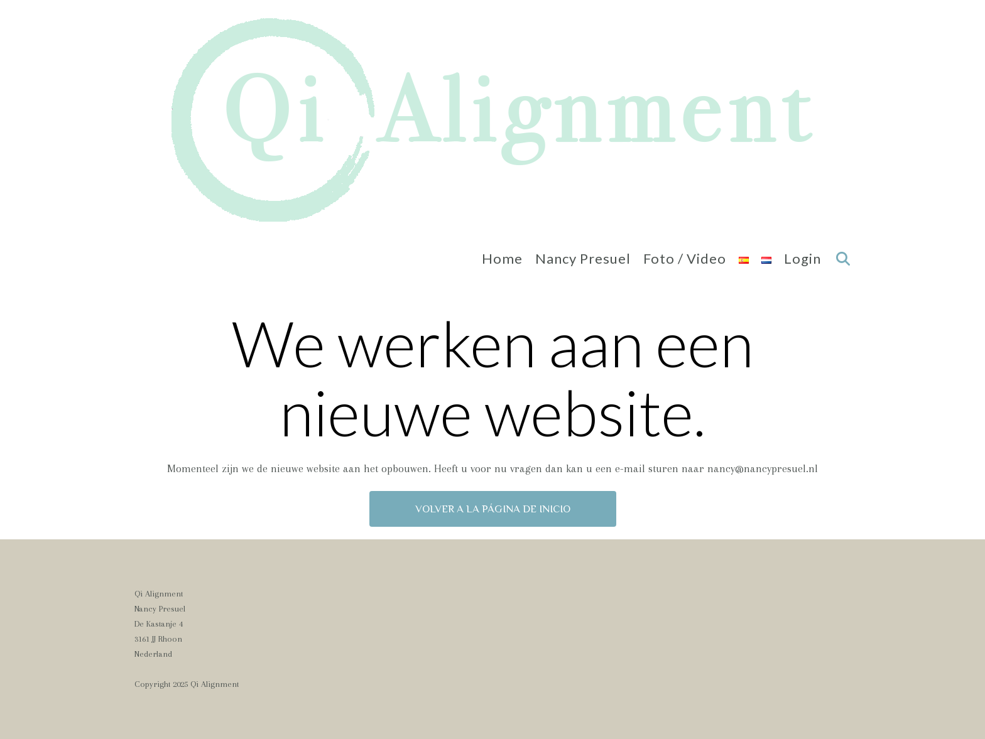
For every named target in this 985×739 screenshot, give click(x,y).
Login (802, 258)
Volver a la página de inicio (492, 509)
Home (502, 258)
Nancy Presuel (583, 258)
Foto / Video (684, 258)
